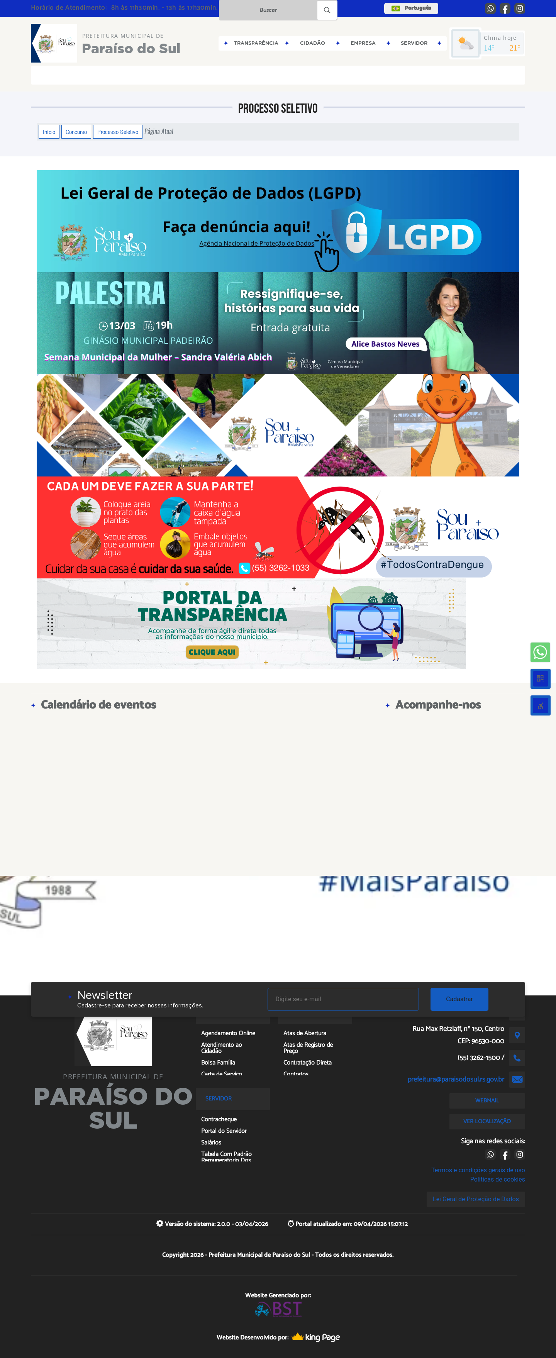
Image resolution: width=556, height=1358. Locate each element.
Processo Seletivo (117, 132)
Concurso (76, 132)
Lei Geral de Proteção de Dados (476, 1199)
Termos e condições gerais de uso (478, 1170)
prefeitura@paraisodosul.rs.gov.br (456, 1079)
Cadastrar (459, 999)
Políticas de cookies (497, 1179)
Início (49, 132)
